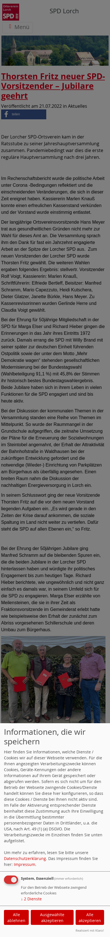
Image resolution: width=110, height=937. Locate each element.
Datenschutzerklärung (25, 858)
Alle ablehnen (16, 917)
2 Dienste (31, 898)
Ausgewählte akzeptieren (52, 917)
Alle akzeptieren (90, 917)
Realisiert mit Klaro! (90, 930)
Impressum (24, 864)
